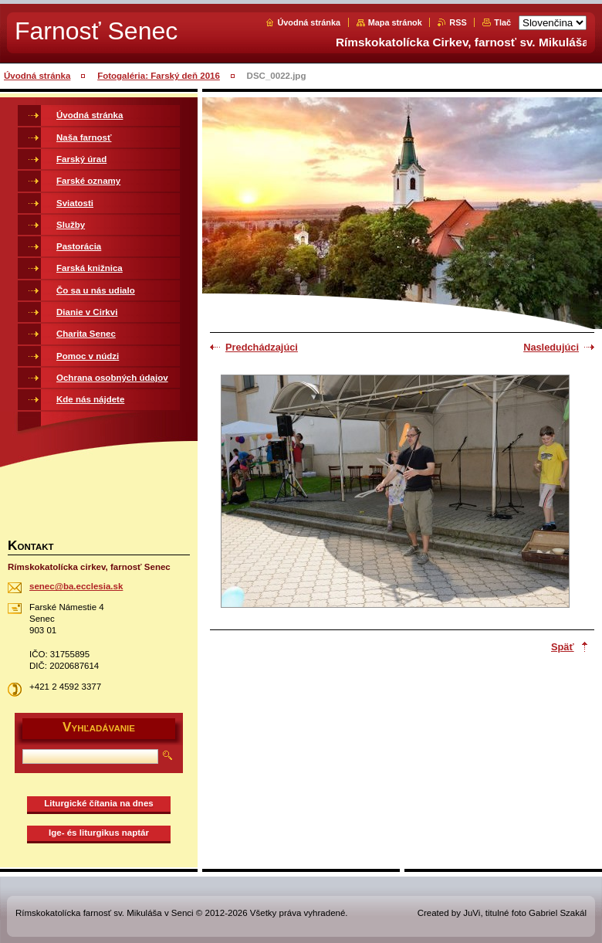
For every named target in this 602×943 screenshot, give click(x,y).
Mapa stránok (395, 22)
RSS (457, 22)
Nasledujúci (551, 347)
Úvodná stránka (308, 22)
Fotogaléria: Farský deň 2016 (158, 75)
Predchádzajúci (261, 347)
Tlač (502, 22)
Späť (562, 647)
